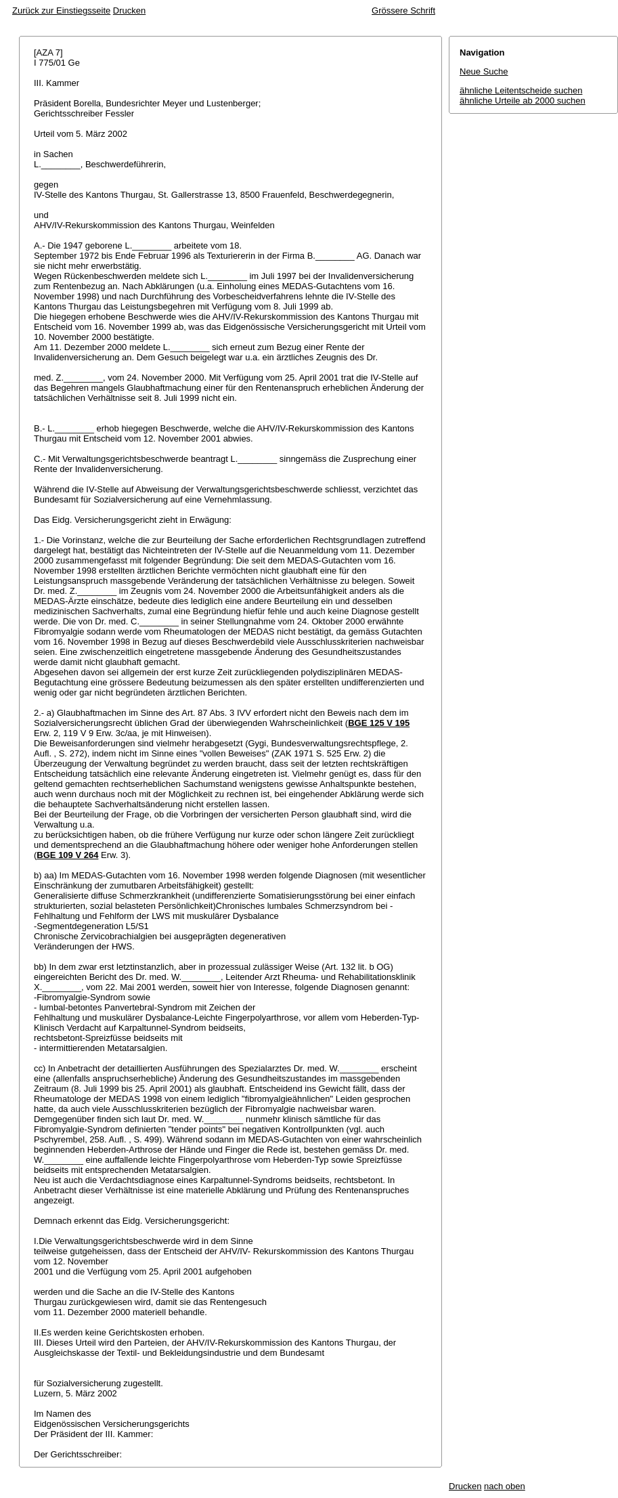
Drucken (129, 10)
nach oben (504, 1486)
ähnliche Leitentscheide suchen (521, 90)
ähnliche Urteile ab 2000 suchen (523, 100)
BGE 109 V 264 (67, 855)
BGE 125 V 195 (379, 723)
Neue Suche (484, 71)
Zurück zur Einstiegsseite (61, 10)
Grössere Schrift (403, 10)
